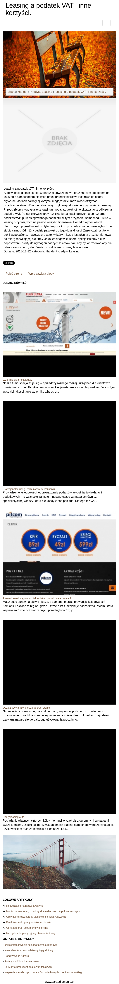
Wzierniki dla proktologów (17, 379)
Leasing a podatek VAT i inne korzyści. (81, 91)
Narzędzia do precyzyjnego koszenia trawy (30, 933)
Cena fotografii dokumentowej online (27, 927)
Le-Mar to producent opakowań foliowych (28, 966)
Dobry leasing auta (13, 817)
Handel (22, 91)
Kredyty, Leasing (41, 91)
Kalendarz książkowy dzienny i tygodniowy (29, 950)
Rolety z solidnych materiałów (22, 961)
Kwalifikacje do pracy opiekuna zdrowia (28, 922)
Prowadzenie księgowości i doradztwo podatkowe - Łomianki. (38, 598)
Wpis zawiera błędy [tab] (41, 273)
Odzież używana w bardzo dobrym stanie (26, 707)
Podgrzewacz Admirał (17, 955)
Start (11, 91)
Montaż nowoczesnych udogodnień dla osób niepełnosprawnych (43, 911)
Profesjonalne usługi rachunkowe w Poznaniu (29, 489)
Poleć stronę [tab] (14, 273)
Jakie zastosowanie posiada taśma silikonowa (31, 944)
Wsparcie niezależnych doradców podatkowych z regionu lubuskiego (44, 972)
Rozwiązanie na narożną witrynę (25, 905)
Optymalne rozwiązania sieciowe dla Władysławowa (36, 916)
